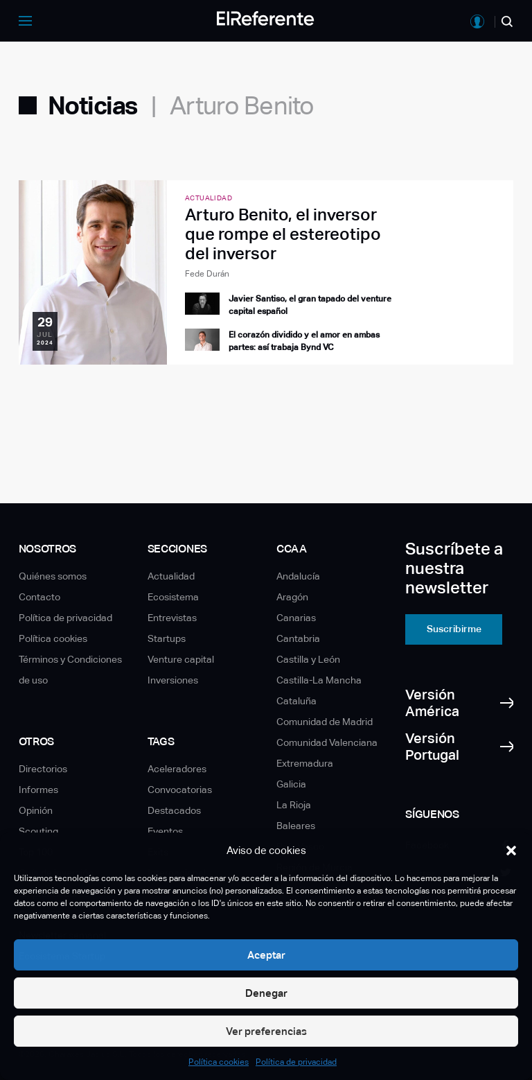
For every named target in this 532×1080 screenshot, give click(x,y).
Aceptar (266, 955)
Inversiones (173, 680)
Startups (167, 638)
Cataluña (296, 700)
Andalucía (298, 576)
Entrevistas (172, 617)
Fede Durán (207, 274)
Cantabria (298, 638)
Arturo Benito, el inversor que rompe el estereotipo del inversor (283, 234)
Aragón (292, 596)
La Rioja (293, 804)
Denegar (266, 993)
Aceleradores (177, 768)
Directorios (43, 768)
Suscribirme (454, 628)
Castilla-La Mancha (319, 680)
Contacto (39, 596)
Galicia (291, 784)
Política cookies (218, 1062)
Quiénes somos (53, 576)
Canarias (296, 617)
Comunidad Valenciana (327, 742)
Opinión (36, 810)
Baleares (295, 825)
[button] (511, 850)
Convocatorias (180, 789)
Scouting (38, 831)
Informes (38, 789)
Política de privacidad (296, 1062)
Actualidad (171, 576)
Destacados (174, 810)
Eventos (165, 831)
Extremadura (304, 763)
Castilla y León (308, 659)
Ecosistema (173, 596)
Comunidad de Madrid (324, 721)
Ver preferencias (266, 1031)
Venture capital (181, 659)
